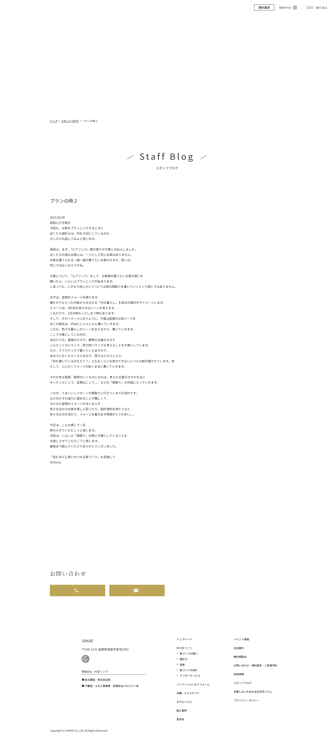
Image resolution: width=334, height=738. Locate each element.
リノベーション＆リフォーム (192, 684)
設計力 (183, 659)
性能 (182, 664)
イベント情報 (241, 639)
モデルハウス (184, 702)
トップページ (184, 639)
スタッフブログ (243, 683)
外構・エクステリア (187, 693)
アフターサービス (190, 675)
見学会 (180, 719)
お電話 (77, 590)
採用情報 (239, 674)
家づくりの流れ (188, 670)
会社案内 (239, 648)
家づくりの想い (188, 653)
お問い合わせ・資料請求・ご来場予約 (255, 665)
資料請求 (264, 7)
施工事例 (181, 710)
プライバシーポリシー (246, 700)
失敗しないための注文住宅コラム (253, 691)
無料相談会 (240, 656)
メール (137, 590)
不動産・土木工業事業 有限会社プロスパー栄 (111, 686)
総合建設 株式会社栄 (97, 679)
